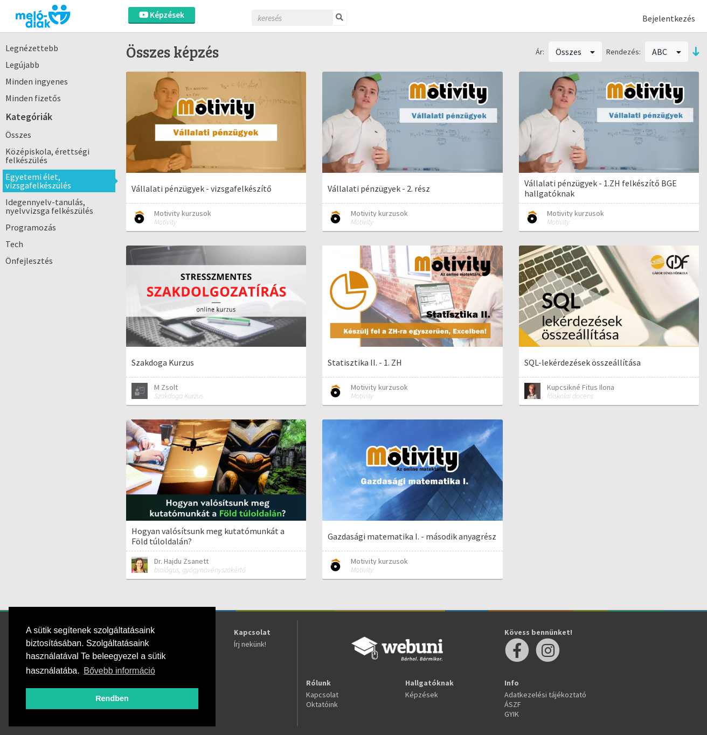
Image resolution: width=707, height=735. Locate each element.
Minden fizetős (33, 98)
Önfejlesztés (29, 260)
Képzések (161, 15)
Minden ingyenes (36, 81)
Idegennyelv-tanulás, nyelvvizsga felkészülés (49, 206)
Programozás (30, 227)
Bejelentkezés (668, 18)
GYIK (511, 714)
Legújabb (22, 64)
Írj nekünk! (250, 644)
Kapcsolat (322, 694)
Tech (14, 244)
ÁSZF (512, 704)
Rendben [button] (112, 698)
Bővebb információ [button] (119, 670)
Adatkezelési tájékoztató (545, 694)
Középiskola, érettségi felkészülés (47, 155)
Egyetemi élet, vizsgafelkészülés (38, 181)
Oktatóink (322, 704)
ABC (666, 51)
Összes (18, 134)
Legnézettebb (31, 48)
